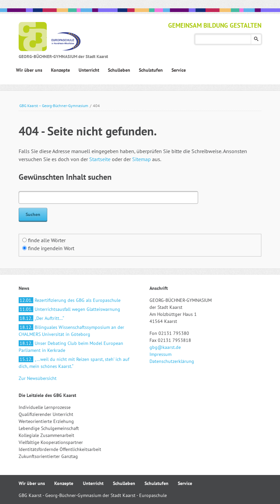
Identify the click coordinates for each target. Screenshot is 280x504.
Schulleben (124, 483)
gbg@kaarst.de (165, 347)
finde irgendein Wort (51, 248)
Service (185, 483)
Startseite (100, 159)
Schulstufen (156, 483)
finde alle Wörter (47, 240)
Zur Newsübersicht (38, 378)
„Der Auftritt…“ (41, 318)
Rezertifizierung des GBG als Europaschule (70, 300)
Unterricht (93, 483)
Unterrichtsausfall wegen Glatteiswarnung (69, 309)
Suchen (256, 39)
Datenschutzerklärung (171, 361)
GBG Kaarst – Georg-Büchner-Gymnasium (53, 105)
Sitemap (141, 159)
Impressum (160, 354)
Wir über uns (32, 483)
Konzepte (63, 483)
